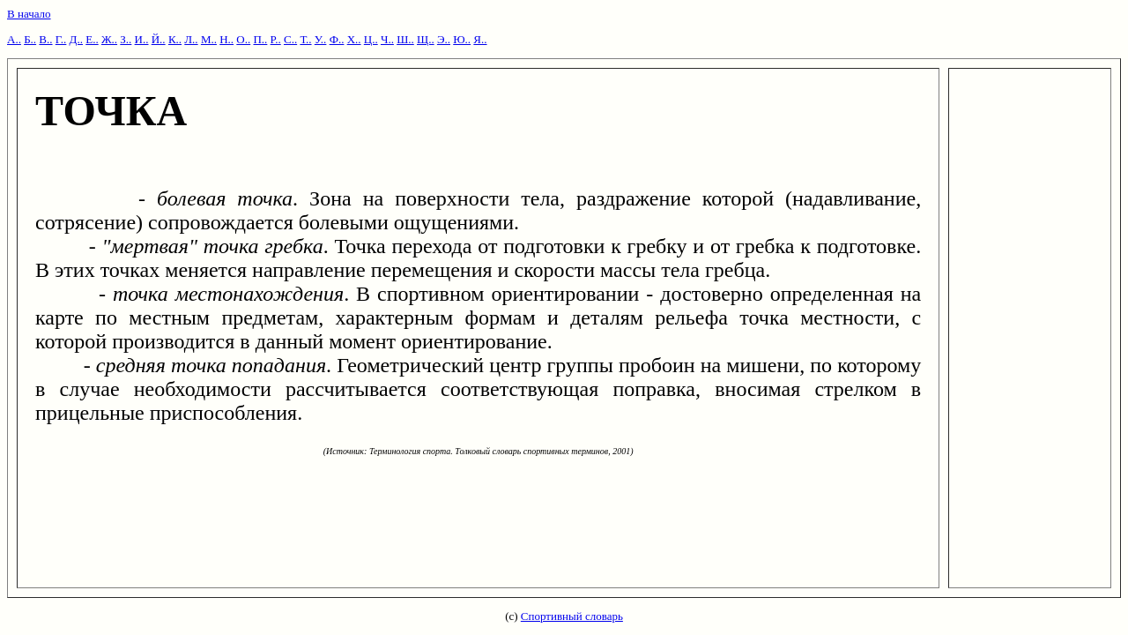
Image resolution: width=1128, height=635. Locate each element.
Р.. (276, 39)
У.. (321, 39)
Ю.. (462, 39)
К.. (175, 39)
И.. (142, 39)
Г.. (61, 39)
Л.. (190, 39)
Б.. (30, 39)
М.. (209, 39)
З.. (125, 39)
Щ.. (425, 39)
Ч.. (387, 39)
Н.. (226, 39)
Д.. (76, 39)
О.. (243, 39)
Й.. (159, 39)
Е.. (91, 39)
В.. (45, 39)
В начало (29, 13)
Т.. (305, 39)
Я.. (479, 39)
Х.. (354, 39)
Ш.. (405, 39)
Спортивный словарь (572, 616)
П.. (260, 39)
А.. (14, 39)
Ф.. (337, 39)
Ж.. (109, 39)
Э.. (443, 39)
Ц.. (371, 39)
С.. (290, 39)
